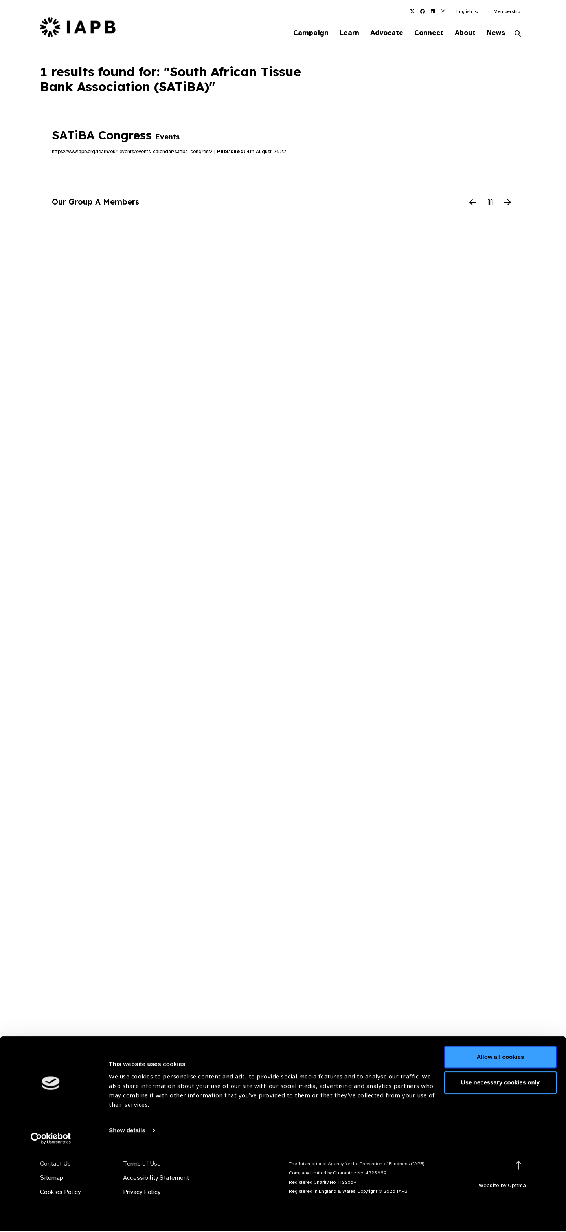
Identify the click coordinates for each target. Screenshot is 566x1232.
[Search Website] (517, 34)
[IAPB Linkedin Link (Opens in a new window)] (432, 11)
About (460, 33)
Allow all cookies (500, 1135)
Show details (127, 1208)
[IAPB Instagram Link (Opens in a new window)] (443, 11)
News (493, 33)
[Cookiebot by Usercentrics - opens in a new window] (51, 1217)
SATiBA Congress (116, 136)
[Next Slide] (507, 204)
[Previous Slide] (473, 204)
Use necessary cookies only (500, 1160)
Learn (338, 33)
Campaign (297, 33)
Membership (507, 11)
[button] (468, 11)
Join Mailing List (483, 1102)
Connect (422, 33)
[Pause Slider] (490, 204)
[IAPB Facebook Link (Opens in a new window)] (422, 11)
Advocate (377, 33)
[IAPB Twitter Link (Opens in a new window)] (412, 11)
